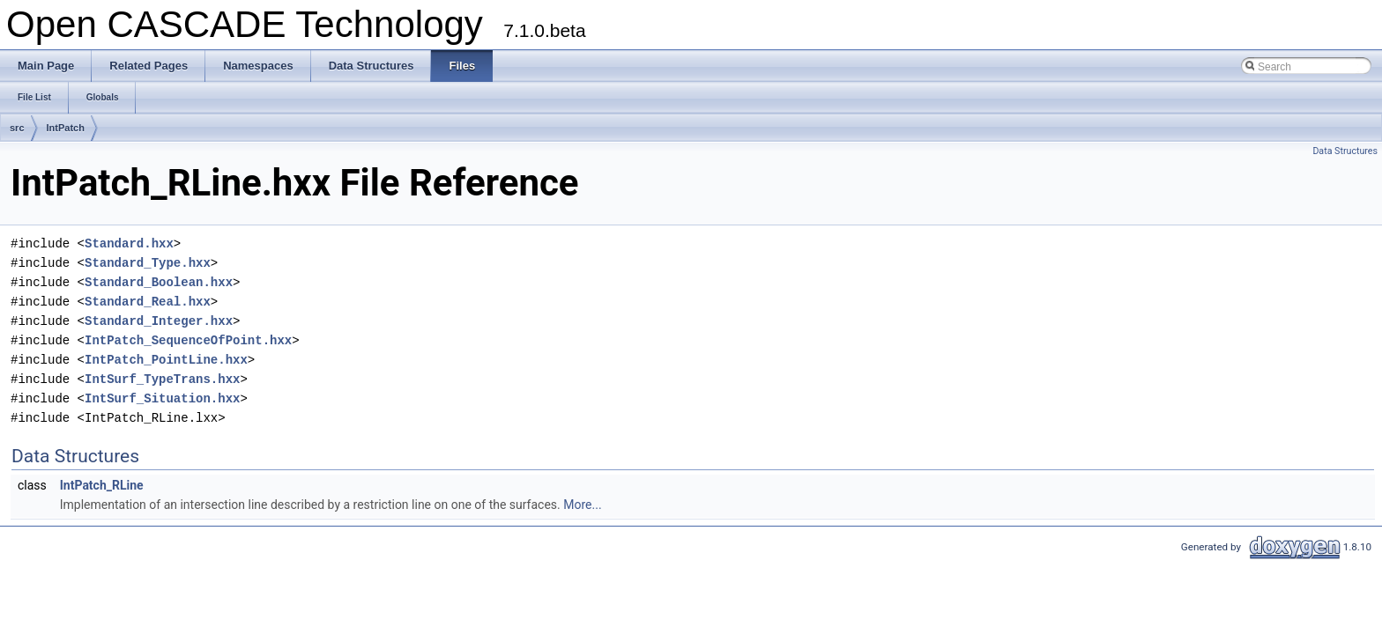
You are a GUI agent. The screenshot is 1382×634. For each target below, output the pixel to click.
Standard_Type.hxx (148, 262)
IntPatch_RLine (102, 485)
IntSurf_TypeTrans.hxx (162, 379)
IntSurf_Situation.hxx (162, 398)
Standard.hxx (129, 243)
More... (582, 505)
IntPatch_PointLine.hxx (166, 359)
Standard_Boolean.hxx (159, 282)
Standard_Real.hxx (148, 301)
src (17, 127)
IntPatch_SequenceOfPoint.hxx (188, 340)
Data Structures (1345, 151)
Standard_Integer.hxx (159, 321)
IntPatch (66, 127)
